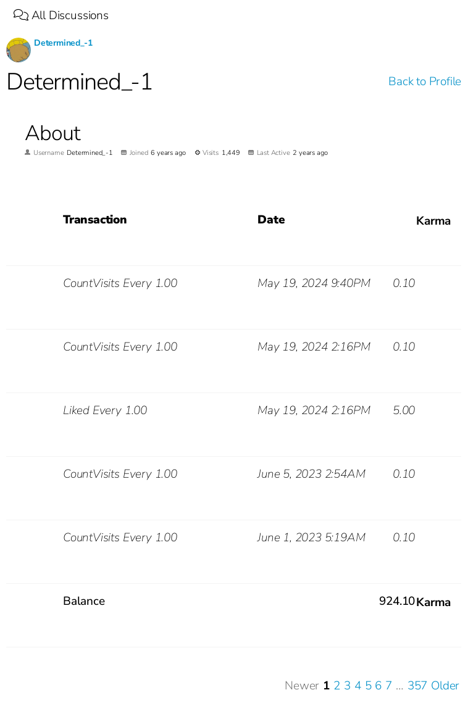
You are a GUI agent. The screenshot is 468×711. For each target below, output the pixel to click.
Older (445, 686)
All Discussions (61, 15)
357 (417, 686)
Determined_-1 (63, 43)
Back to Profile (424, 81)
